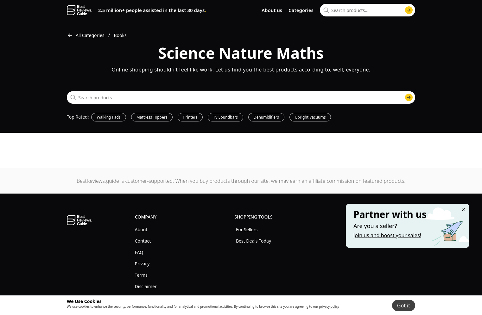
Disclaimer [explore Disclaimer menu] (146, 286)
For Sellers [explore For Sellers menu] (246, 229)
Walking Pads (108, 117)
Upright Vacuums (310, 117)
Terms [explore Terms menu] (141, 275)
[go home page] (79, 10)
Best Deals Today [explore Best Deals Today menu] (253, 241)
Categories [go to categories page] (301, 10)
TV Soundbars (225, 117)
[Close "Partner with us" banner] (463, 209)
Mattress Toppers (152, 117)
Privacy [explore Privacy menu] (142, 264)
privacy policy (329, 306)
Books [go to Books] (120, 35)
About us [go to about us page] (272, 10)
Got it (403, 305)
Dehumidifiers (266, 117)
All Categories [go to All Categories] (86, 35)
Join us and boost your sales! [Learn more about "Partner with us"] (387, 235)
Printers (190, 117)
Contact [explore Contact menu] (143, 241)
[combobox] (367, 10)
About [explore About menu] (141, 229)
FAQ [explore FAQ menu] (139, 252)
